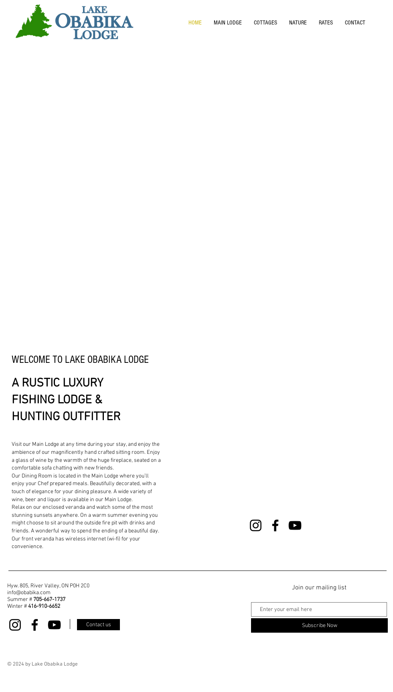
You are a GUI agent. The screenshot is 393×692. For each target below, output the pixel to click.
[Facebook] (275, 525)
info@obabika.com (29, 592)
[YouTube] (295, 525)
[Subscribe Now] (319, 625)
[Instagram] (255, 525)
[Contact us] (98, 624)
